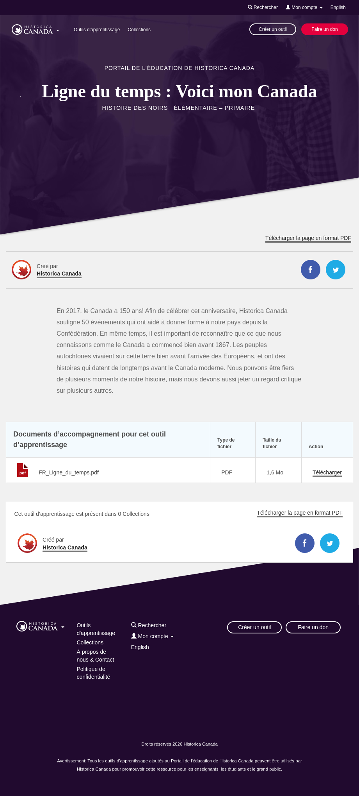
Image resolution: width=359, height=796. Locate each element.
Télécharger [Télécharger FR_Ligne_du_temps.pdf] (327, 472)
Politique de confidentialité (93, 673)
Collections (139, 29)
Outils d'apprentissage (97, 29)
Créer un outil (273, 29)
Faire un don (324, 29)
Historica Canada (59, 273)
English (338, 7)
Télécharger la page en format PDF (308, 238)
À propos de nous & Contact (95, 656)
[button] (35, 28)
